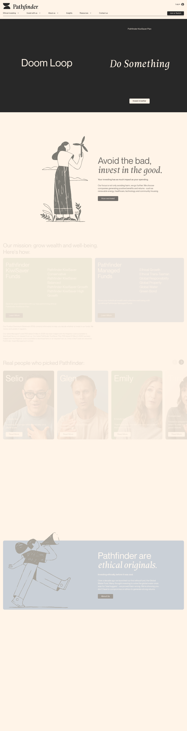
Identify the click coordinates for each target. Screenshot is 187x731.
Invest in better (139, 101)
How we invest (108, 199)
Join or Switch (175, 13)
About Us (105, 597)
